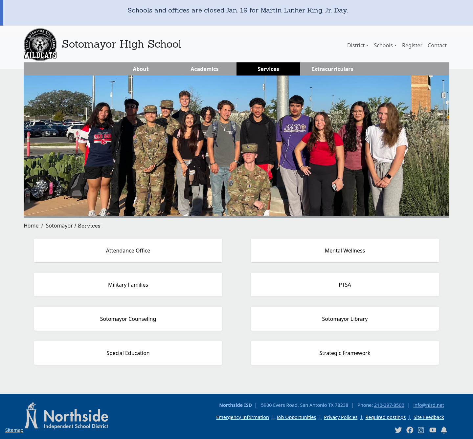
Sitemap (14, 430)
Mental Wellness (345, 250)
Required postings (385, 417)
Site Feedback (429, 417)
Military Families (128, 284)
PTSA (345, 284)
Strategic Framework (344, 353)
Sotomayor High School (121, 44)
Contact (437, 45)
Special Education (127, 353)
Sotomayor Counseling (128, 318)
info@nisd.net (428, 405)
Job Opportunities (296, 417)
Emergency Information (242, 417)
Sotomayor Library (345, 318)
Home (31, 225)
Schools (383, 45)
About (141, 69)
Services (268, 69)
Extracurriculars (332, 69)
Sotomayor (59, 225)
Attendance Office (128, 250)
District (356, 45)
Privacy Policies (340, 417)
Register (412, 45)
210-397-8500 (389, 405)
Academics (204, 69)
